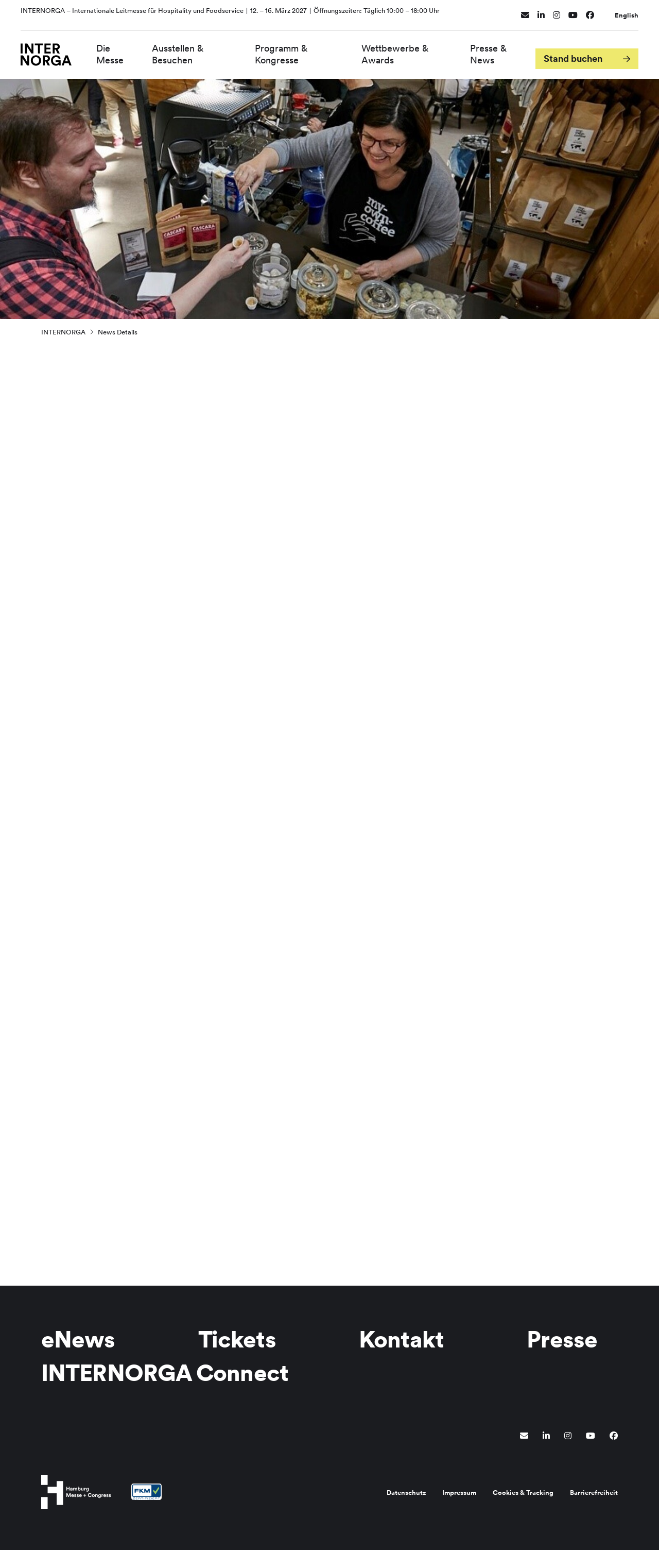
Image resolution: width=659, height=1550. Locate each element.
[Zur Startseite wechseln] (53, 49)
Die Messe (124, 50)
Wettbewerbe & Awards (400, 50)
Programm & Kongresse (290, 50)
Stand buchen (573, 50)
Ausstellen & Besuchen (191, 50)
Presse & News (491, 50)
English (626, 11)
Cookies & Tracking (523, 1492)
